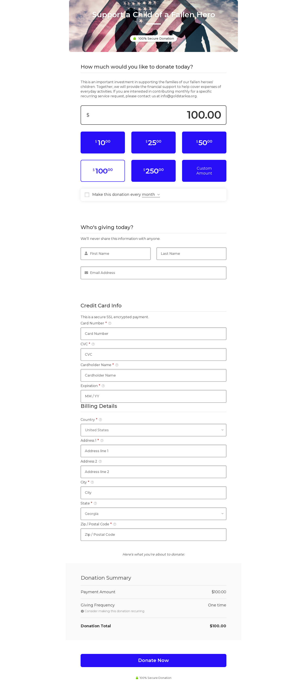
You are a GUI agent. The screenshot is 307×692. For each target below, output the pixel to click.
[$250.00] (153, 171)
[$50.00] (204, 142)
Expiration (93, 386)
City (87, 482)
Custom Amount (204, 171)
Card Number (96, 323)
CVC (88, 344)
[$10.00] (103, 142)
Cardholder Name (99, 365)
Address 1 (92, 440)
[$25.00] (153, 142)
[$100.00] (103, 171)
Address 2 (91, 461)
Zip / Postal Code (98, 524)
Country (91, 420)
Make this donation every (126, 194)
